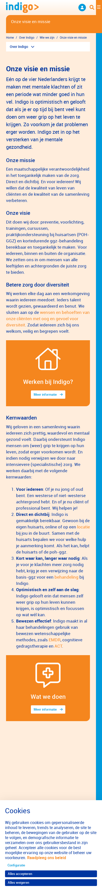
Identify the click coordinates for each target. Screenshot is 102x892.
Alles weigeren (18, 882)
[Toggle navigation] (95, 7)
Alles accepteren (20, 873)
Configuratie (16, 865)
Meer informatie (45, 394)
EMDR (55, 640)
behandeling (66, 577)
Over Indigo (19, 46)
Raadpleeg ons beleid (46, 857)
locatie (83, 527)
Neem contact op (82, 7)
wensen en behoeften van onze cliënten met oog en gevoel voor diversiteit (48, 318)
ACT (58, 646)
